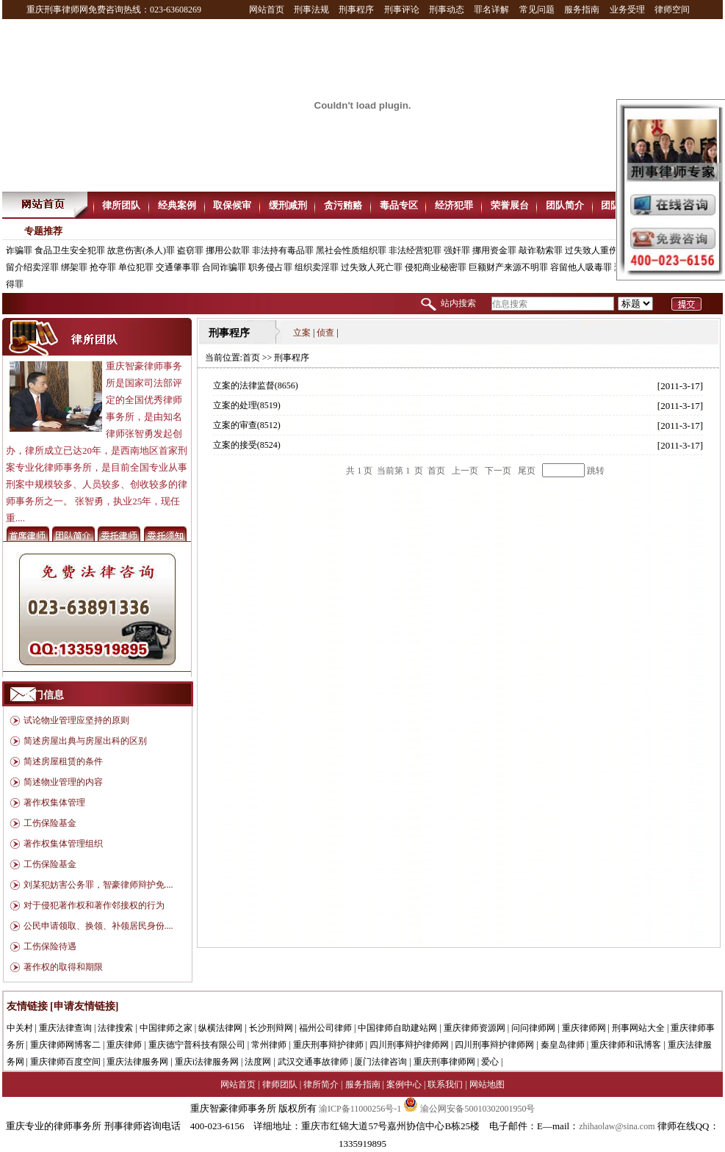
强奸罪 (457, 250)
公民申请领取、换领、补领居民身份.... (98, 926)
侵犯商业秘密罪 (435, 267)
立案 (302, 332)
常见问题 (537, 9)
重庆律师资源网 (474, 1028)
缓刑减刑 (288, 205)
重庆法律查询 (65, 1028)
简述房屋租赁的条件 (63, 761)
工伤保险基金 (50, 823)
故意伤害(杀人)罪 (141, 250)
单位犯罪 (136, 267)
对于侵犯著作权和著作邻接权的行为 (94, 905)
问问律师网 (533, 1028)
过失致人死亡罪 (372, 267)
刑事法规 (311, 9)
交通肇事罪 (178, 267)
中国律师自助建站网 (397, 1028)
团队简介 (565, 205)
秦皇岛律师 (563, 1045)
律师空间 (672, 9)
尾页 (526, 470)
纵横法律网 (220, 1028)
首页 (251, 357)
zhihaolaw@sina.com (616, 1126)
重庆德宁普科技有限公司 (196, 1045)
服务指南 (581, 9)
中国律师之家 (166, 1028)
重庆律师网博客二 (65, 1045)
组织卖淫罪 (317, 267)
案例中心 (404, 1084)
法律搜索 (115, 1028)
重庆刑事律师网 (444, 1062)
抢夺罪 (103, 267)
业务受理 (627, 9)
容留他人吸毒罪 (581, 267)
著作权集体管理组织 (63, 843)
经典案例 (177, 205)
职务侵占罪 (270, 267)
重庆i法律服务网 (207, 1062)
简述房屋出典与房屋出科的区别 (85, 741)
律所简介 (321, 1084)
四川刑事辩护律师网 (409, 1045)
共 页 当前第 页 (385, 470)
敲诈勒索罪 (541, 250)
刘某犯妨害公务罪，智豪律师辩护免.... (98, 885)
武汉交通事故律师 (313, 1062)
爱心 (490, 1062)
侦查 (325, 332)
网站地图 (487, 1084)
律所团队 (121, 205)
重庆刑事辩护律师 (328, 1045)
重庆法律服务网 (137, 1062)
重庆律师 (124, 1045)
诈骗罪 (19, 250)
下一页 (498, 470)
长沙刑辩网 (271, 1028)
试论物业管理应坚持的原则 (76, 720)
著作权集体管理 (54, 802)
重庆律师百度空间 (65, 1062)
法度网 (258, 1062)
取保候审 (232, 205)
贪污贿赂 (343, 205)
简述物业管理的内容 (63, 782)
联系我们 (445, 1084)
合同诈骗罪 (224, 267)
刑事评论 (401, 9)
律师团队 (279, 1084)
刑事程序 (356, 9)
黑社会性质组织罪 (351, 250)
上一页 (465, 470)
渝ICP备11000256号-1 (360, 1109)
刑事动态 (446, 9)
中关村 (20, 1028)
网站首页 (266, 9)
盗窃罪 (190, 250)
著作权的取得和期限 (63, 967)
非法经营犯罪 (415, 250)
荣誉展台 (510, 205)
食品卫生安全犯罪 (70, 250)
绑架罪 (74, 267)
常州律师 (268, 1045)
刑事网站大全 (638, 1028)
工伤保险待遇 (50, 946)
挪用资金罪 (494, 250)
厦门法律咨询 (380, 1062)
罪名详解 (491, 9)
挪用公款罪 (228, 250)
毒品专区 (399, 205)
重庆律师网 (584, 1028)
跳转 (596, 470)
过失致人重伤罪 (596, 250)
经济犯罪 (454, 205)
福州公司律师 (325, 1028)
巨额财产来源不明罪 (508, 267)
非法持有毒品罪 (283, 250)
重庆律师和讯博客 (626, 1045)
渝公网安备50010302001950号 (469, 1109)
